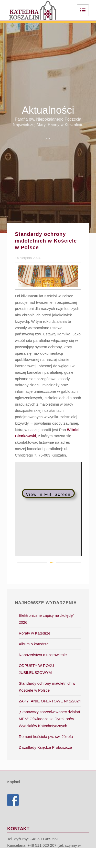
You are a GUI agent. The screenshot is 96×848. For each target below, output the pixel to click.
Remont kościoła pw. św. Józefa (46, 736)
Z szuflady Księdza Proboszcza (45, 747)
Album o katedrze (34, 644)
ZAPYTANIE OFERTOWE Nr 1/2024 (50, 701)
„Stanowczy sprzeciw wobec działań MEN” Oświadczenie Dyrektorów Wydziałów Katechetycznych (49, 719)
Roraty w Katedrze (34, 633)
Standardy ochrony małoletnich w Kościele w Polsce (46, 240)
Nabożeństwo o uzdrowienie (43, 655)
